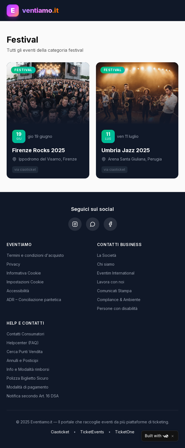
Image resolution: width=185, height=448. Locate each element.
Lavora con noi (110, 281)
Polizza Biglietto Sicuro (27, 378)
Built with (156, 436)
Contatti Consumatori (25, 334)
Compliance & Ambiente (118, 299)
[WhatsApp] (92, 224)
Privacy (13, 264)
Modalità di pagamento (27, 387)
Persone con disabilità (117, 308)
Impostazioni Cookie (25, 281)
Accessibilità (18, 290)
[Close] (172, 436)
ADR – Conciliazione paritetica (34, 299)
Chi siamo (105, 264)
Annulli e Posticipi (22, 360)
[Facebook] (110, 224)
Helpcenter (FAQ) (23, 342)
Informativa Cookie (24, 273)
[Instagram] (75, 224)
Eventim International (115, 273)
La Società (106, 255)
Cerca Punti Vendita (25, 351)
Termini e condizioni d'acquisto (35, 255)
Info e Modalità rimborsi (28, 369)
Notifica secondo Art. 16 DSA (33, 395)
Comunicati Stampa (114, 290)
